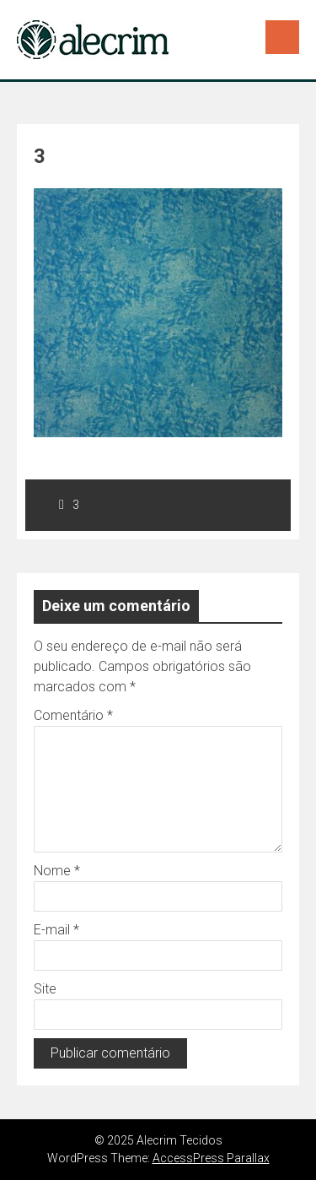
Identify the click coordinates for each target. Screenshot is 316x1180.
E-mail (56, 930)
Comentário (73, 715)
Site (45, 989)
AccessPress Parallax (211, 1158)
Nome (57, 871)
